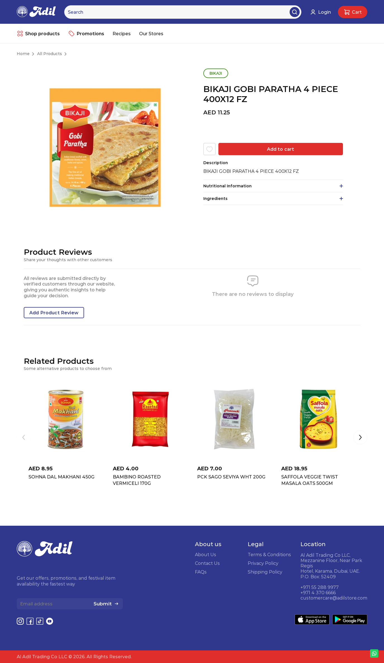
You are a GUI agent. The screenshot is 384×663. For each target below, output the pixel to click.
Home (23, 54)
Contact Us (207, 563)
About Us (205, 554)
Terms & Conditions (269, 554)
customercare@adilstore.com (333, 598)
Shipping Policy (265, 572)
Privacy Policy (263, 563)
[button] (360, 437)
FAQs (201, 572)
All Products (49, 54)
